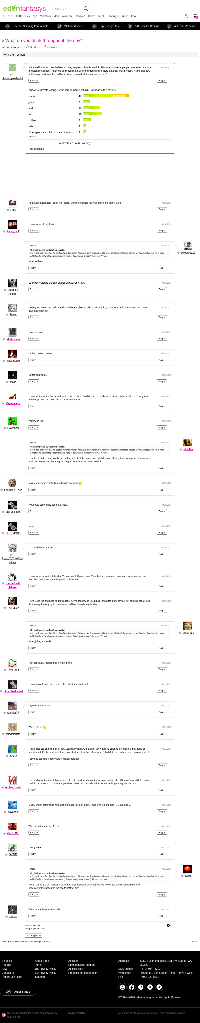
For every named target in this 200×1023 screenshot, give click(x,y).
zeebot (13, 916)
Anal (101, 16)
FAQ (4, 968)
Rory (13, 209)
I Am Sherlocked (13, 691)
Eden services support (81, 964)
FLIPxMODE (13, 533)
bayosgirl (13, 812)
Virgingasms (13, 403)
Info (133, 16)
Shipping (7, 960)
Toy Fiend (13, 669)
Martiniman (13, 339)
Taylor (13, 314)
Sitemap (40, 976)
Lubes (124, 16)
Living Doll (13, 231)
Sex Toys (31, 16)
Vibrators (45, 16)
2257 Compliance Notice (172, 1013)
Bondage (112, 16)
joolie (13, 382)
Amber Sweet (13, 787)
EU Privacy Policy (45, 972)
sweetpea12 (188, 252)
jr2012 (13, 755)
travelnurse (13, 360)
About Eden (42, 960)
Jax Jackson (13, 511)
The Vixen (13, 608)
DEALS (8, 16)
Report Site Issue (12, 976)
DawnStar (13, 428)
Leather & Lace (13, 490)
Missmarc (188, 632)
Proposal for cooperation (82, 972)
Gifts (19, 16)
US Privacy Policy (45, 968)
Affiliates (73, 960)
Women (67, 16)
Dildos (91, 16)
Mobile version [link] (76, 1013)
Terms (38, 964)
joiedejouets (13, 734)
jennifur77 (13, 712)
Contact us (8, 972)
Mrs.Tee (188, 449)
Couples (80, 16)
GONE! (13, 854)
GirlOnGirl (13, 833)
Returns (6, 964)
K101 (188, 875)
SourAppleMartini (12, 78)
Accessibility (75, 968)
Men (56, 16)
